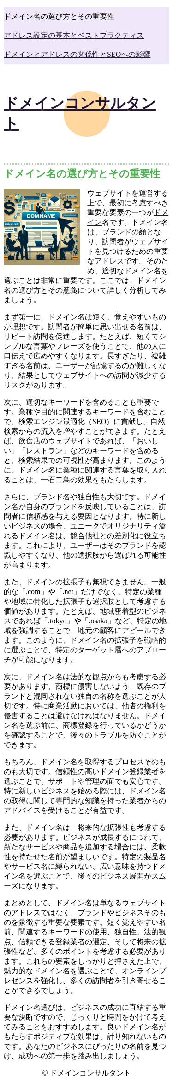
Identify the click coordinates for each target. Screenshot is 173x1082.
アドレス (109, 261)
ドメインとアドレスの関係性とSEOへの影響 (77, 54)
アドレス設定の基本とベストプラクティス (74, 35)
